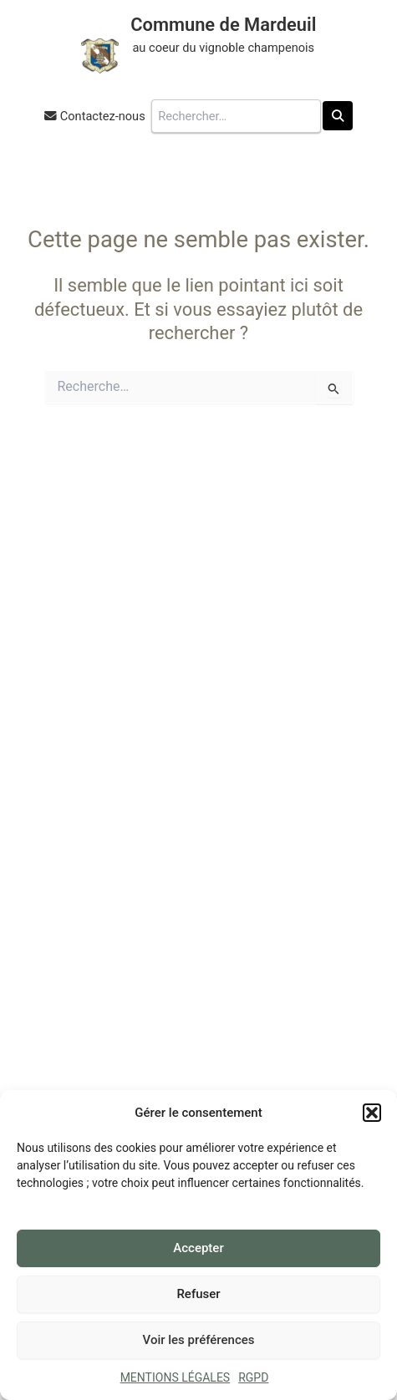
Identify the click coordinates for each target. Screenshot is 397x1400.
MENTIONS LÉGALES (175, 1377)
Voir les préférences (199, 1339)
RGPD (253, 1377)
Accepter (198, 1247)
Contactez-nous (102, 116)
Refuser (198, 1293)
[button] (372, 1112)
